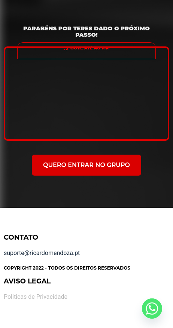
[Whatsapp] (152, 308)
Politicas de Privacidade (35, 296)
